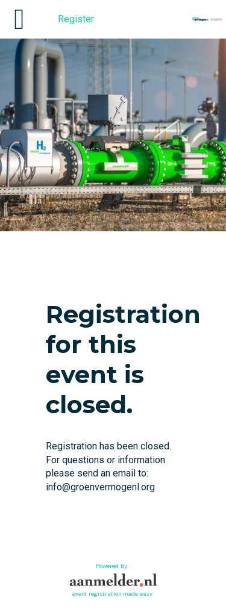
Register (76, 19)
